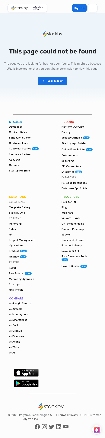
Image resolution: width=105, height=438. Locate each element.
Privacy (73, 415)
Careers (14, 165)
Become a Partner (20, 154)
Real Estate (20, 273)
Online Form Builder (77, 149)
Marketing (15, 223)
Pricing (66, 132)
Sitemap (95, 415)
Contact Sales (18, 132)
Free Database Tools (75, 258)
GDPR (84, 415)
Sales (12, 229)
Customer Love (18, 143)
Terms (62, 415)
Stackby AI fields (76, 137)
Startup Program (19, 170)
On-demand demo (73, 223)
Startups (14, 284)
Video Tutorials (71, 218)
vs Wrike (14, 347)
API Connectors (71, 166)
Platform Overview (73, 126)
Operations (16, 245)
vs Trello (14, 325)
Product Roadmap (73, 229)
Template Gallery (19, 207)
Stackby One (17, 212)
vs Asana (14, 341)
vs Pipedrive (16, 336)
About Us (15, 159)
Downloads (16, 126)
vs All (12, 352)
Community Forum (73, 240)
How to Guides (74, 266)
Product (18, 251)
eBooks (66, 234)
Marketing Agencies (21, 279)
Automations (70, 155)
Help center (69, 201)
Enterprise (72, 171)
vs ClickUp (15, 330)
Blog (64, 207)
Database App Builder (75, 188)
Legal (12, 268)
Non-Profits (16, 290)
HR (10, 234)
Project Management (22, 240)
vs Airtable (15, 309)
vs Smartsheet (18, 319)
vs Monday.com (18, 314)
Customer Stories (24, 148)
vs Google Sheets (20, 303)
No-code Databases (74, 182)
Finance (18, 256)
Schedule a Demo (20, 137)
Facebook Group (72, 245)
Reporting (68, 160)
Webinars (67, 212)
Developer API (70, 251)
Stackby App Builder (74, 143)
